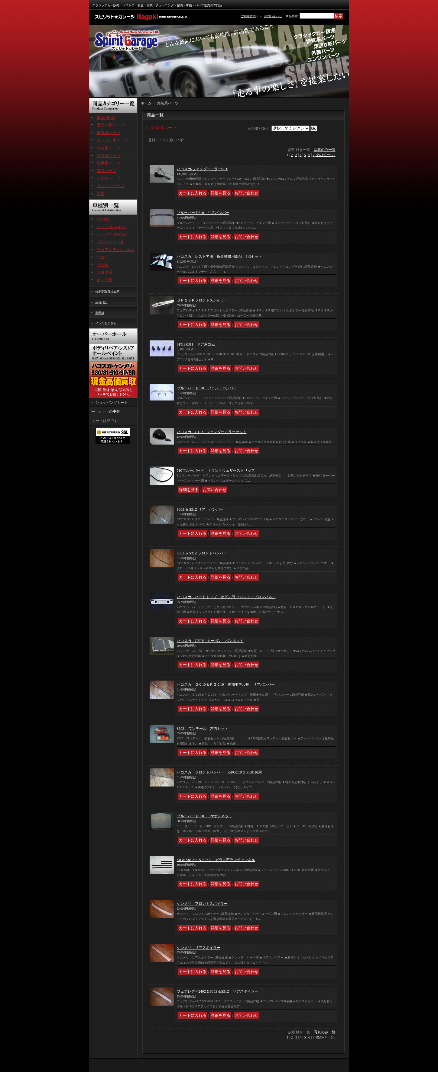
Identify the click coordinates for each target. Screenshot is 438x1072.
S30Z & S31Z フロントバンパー (202, 553)
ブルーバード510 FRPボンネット (204, 816)
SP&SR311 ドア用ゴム (196, 344)
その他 (103, 265)
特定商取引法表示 (107, 291)
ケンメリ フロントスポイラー (202, 903)
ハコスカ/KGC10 (111, 227)
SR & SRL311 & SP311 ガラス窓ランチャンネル (216, 860)
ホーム (146, 103)
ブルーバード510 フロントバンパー (207, 388)
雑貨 (101, 193)
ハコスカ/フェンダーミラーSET (202, 169)
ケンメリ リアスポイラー (198, 948)
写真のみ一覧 (325, 150)
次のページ (326, 155)
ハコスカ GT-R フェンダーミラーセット (212, 432)
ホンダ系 (104, 280)
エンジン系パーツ (112, 140)
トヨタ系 (104, 272)
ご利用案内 (248, 16)
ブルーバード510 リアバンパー (203, 213)
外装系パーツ (108, 155)
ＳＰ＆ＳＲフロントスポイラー (202, 300)
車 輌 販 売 (106, 117)
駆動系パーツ (108, 163)
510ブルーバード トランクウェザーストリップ (216, 470)
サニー (103, 257)
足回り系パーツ (110, 125)
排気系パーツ (108, 132)
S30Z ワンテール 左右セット (202, 728)
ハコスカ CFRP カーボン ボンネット (210, 641)
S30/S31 (103, 219)
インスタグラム (105, 323)
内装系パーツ (108, 148)
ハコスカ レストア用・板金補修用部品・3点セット (219, 256)
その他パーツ (108, 178)
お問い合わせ (273, 16)
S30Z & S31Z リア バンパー (200, 509)
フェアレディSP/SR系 (116, 249)
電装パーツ (106, 170)
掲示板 (99, 312)
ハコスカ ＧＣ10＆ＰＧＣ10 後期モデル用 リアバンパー (226, 684)
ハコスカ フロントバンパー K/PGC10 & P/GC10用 (219, 772)
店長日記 (101, 302)
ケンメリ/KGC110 (112, 234)
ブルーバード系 (110, 242)
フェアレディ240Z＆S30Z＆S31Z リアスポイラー (217, 991)
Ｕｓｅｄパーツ (110, 185)
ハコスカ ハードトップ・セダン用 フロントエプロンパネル (226, 597)
